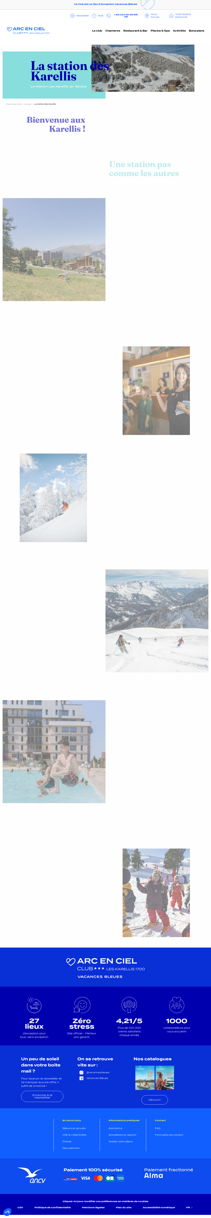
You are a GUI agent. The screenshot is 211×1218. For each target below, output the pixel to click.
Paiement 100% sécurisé (93, 1170)
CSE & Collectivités (74, 1135)
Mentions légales (93, 1207)
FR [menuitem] (190, 1207)
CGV (20, 1207)
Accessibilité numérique (159, 1207)
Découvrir (155, 1099)
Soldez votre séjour (121, 1141)
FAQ (157, 1128)
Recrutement (71, 1148)
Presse (66, 1141)
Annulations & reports (122, 1135)
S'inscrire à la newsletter (42, 1096)
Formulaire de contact (169, 1135)
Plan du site (123, 1207)
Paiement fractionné (168, 1170)
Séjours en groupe (74, 1128)
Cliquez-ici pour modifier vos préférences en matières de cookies (105, 1201)
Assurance (115, 1128)
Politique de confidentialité (53, 1207)
